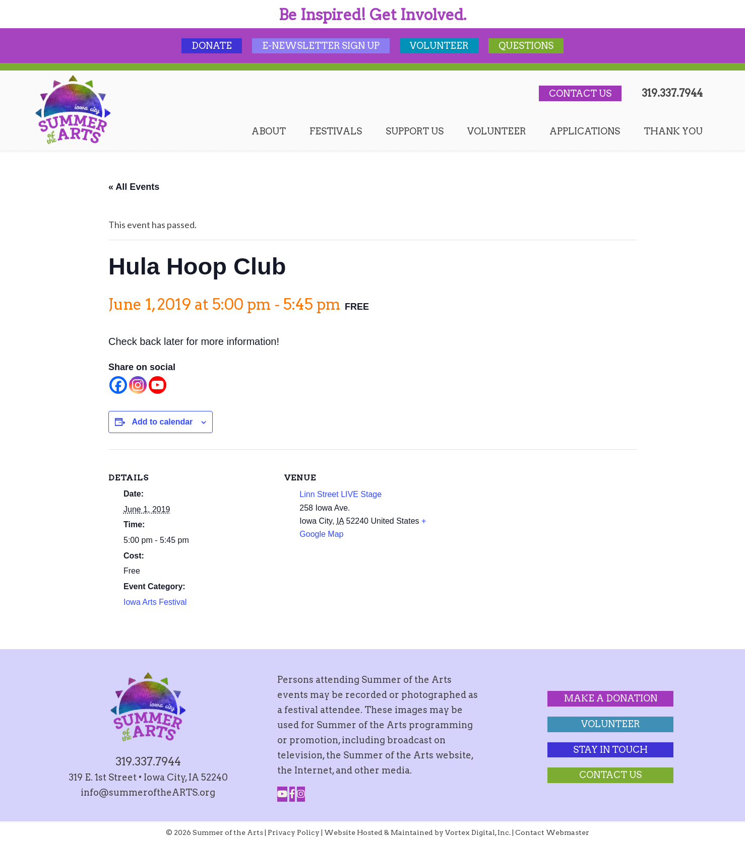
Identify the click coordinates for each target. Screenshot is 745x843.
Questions (526, 45)
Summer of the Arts (73, 110)
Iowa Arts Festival (155, 602)
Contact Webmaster (552, 832)
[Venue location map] (514, 519)
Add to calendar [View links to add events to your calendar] (162, 421)
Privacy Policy (294, 832)
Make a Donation (610, 698)
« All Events (133, 187)
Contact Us (580, 93)
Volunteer (439, 45)
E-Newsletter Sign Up (321, 45)
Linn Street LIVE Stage (340, 494)
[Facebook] (118, 385)
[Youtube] (157, 385)
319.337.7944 (672, 93)
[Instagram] (138, 385)
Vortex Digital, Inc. (478, 832)
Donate (212, 45)
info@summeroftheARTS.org (148, 792)
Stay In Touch (610, 749)
